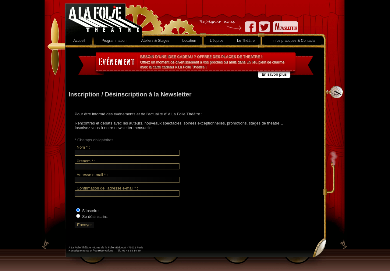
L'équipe (217, 40)
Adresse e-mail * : (92, 174)
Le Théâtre (246, 40)
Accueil (79, 40)
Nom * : (83, 147)
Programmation (113, 40)
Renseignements (79, 250)
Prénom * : (86, 161)
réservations (105, 250)
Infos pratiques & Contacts (293, 40)
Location (189, 40)
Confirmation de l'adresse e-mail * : (107, 188)
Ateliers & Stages (155, 40)
